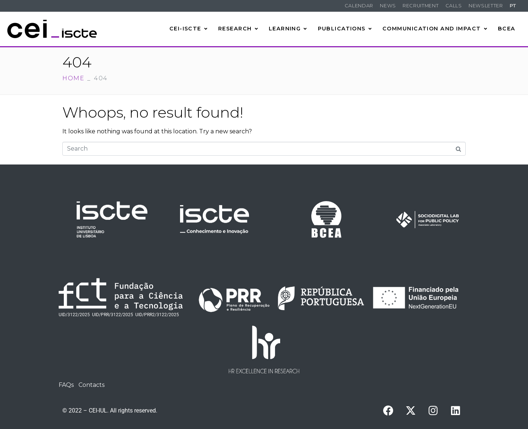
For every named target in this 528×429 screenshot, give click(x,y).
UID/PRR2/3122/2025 (157, 314)
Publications (345, 28)
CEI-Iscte (188, 28)
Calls (453, 5)
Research (238, 28)
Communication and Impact (434, 28)
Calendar (359, 5)
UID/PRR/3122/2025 (112, 314)
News (388, 5)
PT (513, 5)
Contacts (91, 384)
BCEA (507, 28)
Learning (288, 28)
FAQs (66, 384)
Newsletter (486, 5)
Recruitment (421, 5)
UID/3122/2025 (74, 314)
